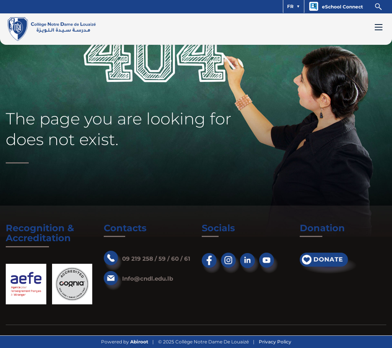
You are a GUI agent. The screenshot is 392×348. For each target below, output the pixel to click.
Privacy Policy (275, 342)
